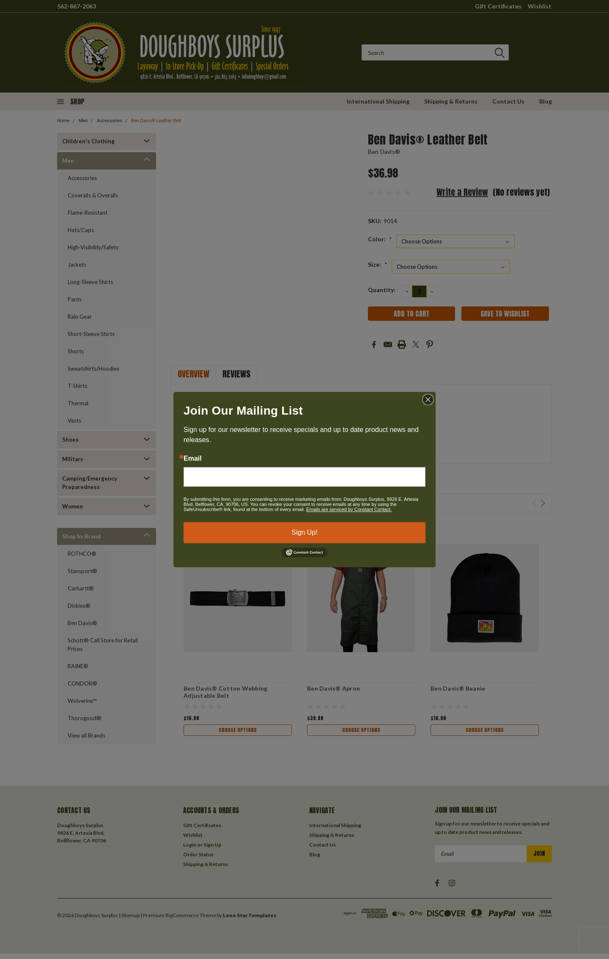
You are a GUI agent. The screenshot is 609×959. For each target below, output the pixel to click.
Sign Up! (304, 532)
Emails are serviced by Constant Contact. (349, 509)
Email (193, 458)
